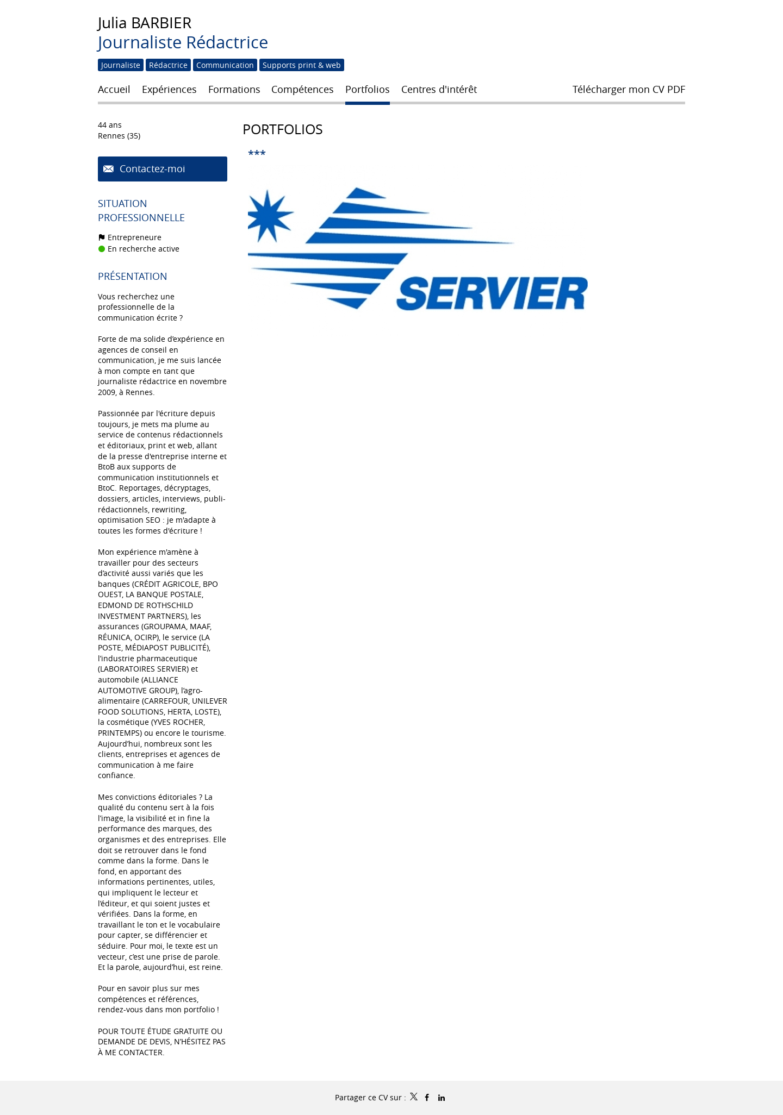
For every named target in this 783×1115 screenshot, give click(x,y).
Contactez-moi (151, 168)
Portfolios (283, 129)
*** (257, 154)
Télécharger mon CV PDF (629, 89)
